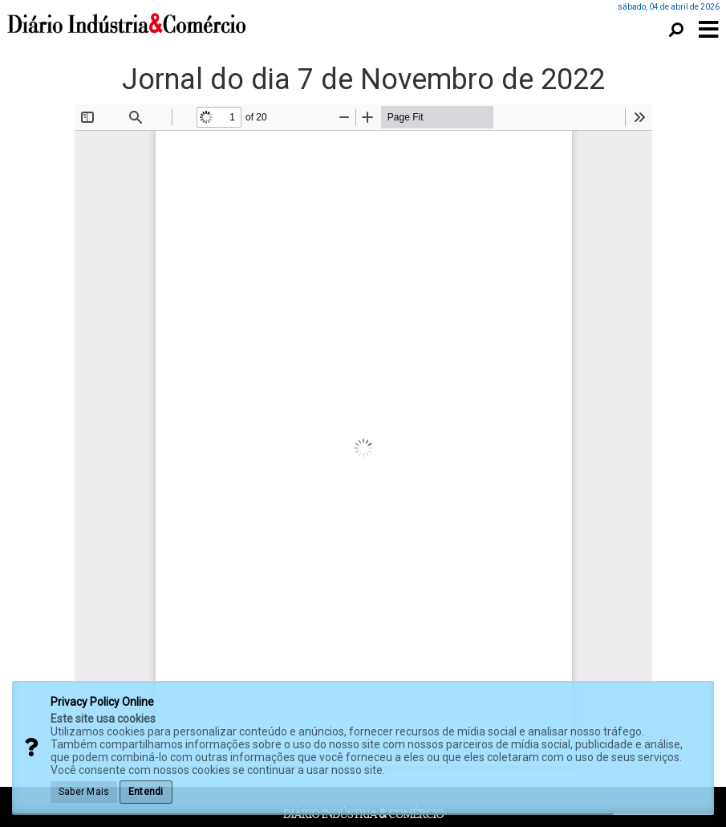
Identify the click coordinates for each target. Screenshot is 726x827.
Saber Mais (84, 791)
